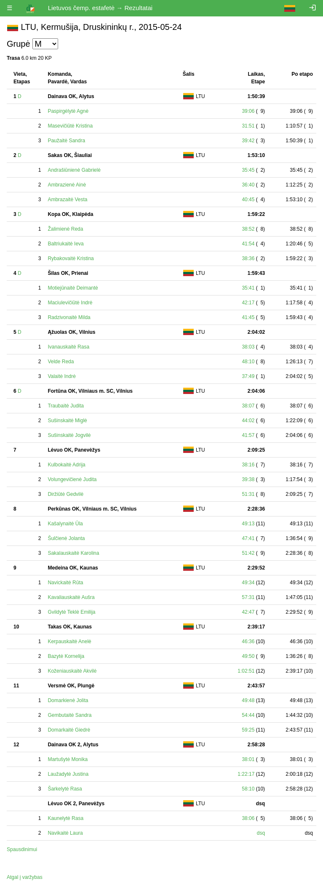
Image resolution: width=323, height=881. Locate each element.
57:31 (248, 597)
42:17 (248, 303)
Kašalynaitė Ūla (65, 524)
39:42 (248, 141)
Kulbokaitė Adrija (66, 465)
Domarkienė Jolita (68, 700)
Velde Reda (61, 362)
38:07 (248, 406)
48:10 (248, 362)
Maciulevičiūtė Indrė (70, 303)
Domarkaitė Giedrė (69, 730)
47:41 (248, 538)
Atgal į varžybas (25, 877)
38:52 (248, 229)
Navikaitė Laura (65, 833)
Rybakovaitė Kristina (70, 258)
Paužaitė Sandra (66, 141)
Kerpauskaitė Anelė (69, 641)
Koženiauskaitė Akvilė (72, 671)
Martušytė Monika (68, 759)
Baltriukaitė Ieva (65, 244)
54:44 (248, 715)
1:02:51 (246, 671)
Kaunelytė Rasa (65, 818)
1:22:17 (246, 774)
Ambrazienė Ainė (67, 185)
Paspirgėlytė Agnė (68, 111)
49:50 (248, 656)
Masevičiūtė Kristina (70, 126)
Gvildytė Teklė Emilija (71, 612)
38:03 (248, 347)
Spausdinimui (22, 849)
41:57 (248, 435)
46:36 (248, 641)
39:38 (248, 479)
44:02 (248, 420)
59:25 (248, 730)
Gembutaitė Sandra (69, 715)
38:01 (248, 759)
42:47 (248, 612)
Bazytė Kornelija (66, 656)
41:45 (248, 317)
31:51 (248, 126)
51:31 (248, 494)
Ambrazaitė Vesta (67, 199)
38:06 (248, 818)
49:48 (248, 700)
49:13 (248, 524)
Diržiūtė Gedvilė (65, 494)
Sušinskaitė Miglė (67, 420)
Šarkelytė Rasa (65, 789)
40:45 (248, 199)
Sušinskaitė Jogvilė (69, 435)
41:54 (248, 244)
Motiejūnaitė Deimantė (73, 288)
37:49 (248, 376)
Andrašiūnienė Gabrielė (74, 170)
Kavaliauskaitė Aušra (71, 597)
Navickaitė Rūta (65, 583)
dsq (261, 833)
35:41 (248, 288)
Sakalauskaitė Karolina (73, 553)
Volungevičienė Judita (72, 479)
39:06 (248, 111)
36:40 (248, 185)
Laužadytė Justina (68, 774)
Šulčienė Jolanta (66, 538)
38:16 (248, 465)
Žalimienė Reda (65, 229)
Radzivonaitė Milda (69, 317)
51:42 (248, 553)
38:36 (248, 258)
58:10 (248, 789)
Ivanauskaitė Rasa (68, 347)
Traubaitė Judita (66, 406)
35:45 (248, 170)
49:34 (248, 583)
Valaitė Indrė (62, 376)
